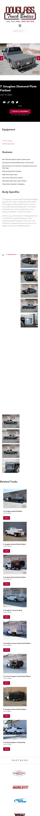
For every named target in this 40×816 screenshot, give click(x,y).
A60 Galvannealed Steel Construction (16, 159)
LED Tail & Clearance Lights (12, 178)
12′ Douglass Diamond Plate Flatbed (14, 564)
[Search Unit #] (20, 31)
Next (38, 58)
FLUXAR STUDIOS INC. (21, 811)
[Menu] (20, 26)
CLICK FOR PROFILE (20, 804)
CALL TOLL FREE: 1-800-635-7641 (20, 115)
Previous (1, 58)
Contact (20, 779)
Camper (5, 773)
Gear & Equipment (23, 768)
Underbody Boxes (8, 144)
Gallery (19, 770)
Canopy (5, 779)
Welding (5, 770)
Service (4, 766)
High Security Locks (9, 174)
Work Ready (21, 774)
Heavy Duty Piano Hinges (11, 171)
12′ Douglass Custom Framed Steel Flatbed (17, 498)
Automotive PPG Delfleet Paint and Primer (18, 163)
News (19, 776)
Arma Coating (7, 141)
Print (20, 106)
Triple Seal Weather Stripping (13, 184)
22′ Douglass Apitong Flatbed (12, 366)
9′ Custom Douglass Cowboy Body (14, 597)
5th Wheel (5, 776)
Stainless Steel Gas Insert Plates (14, 181)
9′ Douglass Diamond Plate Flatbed (14, 399)
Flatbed (5, 781)
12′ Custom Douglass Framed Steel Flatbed (17, 531)
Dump (4, 783)
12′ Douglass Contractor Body (12, 465)
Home (19, 766)
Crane (4, 768)
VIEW (7, 372)
